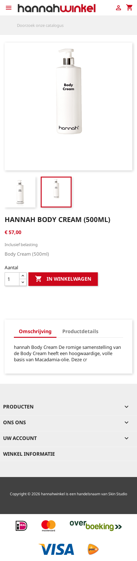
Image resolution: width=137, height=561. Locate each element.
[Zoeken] (68, 25)
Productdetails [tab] (80, 331)
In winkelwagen (63, 279)
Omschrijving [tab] (35, 331)
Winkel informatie (29, 453)
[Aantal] (12, 279)
